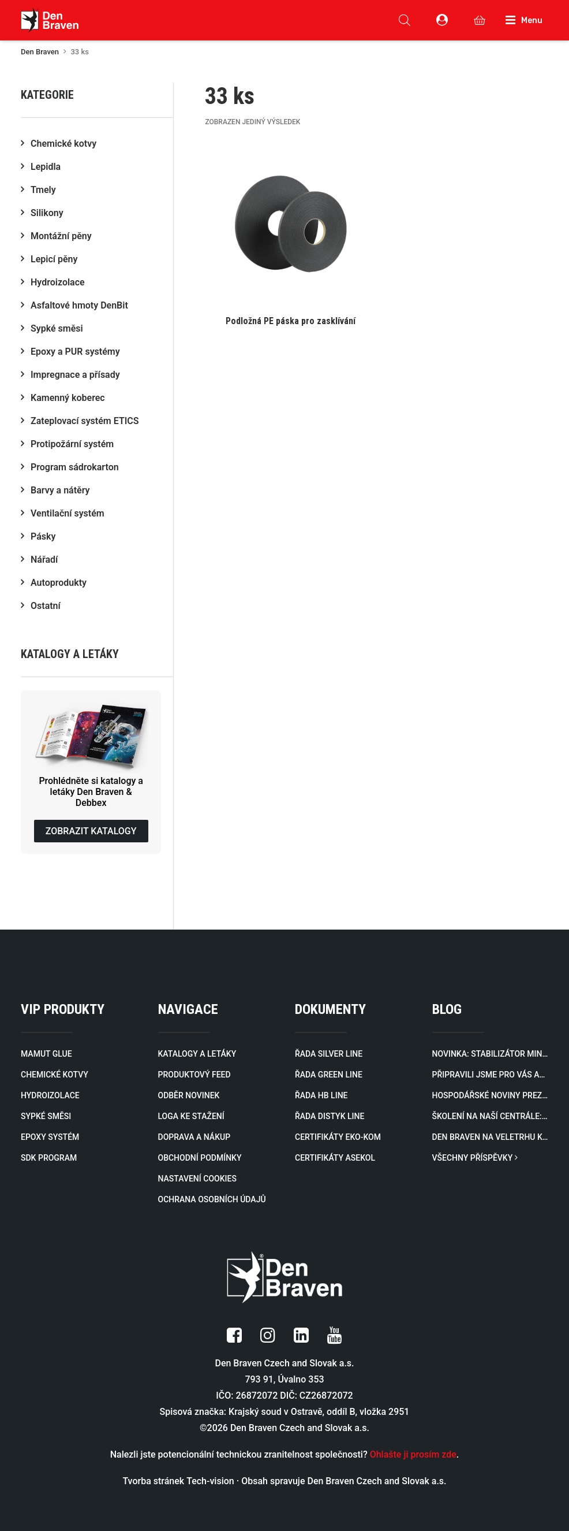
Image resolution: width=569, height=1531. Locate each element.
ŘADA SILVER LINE (328, 1053)
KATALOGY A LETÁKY (197, 1053)
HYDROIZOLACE (50, 1095)
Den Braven (40, 51)
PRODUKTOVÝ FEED (194, 1074)
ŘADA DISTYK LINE (329, 1116)
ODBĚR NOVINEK (189, 1095)
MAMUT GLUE (46, 1053)
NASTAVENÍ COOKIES (197, 1178)
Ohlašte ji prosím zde (413, 1454)
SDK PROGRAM (49, 1157)
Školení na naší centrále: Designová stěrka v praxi (490, 1116)
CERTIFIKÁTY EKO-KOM (338, 1137)
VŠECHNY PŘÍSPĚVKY (475, 1157)
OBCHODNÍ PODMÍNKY (200, 1157)
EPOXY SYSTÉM (50, 1137)
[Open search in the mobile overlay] (404, 20)
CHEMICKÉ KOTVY (54, 1074)
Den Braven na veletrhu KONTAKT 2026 (490, 1137)
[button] (290, 241)
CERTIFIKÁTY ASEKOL (335, 1157)
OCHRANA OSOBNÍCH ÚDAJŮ (212, 1199)
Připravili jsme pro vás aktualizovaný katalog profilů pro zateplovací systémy (490, 1074)
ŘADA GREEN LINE (328, 1074)
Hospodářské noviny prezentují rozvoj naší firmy (490, 1095)
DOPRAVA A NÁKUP (194, 1137)
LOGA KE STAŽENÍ (191, 1116)
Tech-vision (210, 1481)
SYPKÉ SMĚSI (46, 1116)
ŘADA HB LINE (321, 1095)
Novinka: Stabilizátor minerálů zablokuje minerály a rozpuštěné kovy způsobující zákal (490, 1053)
